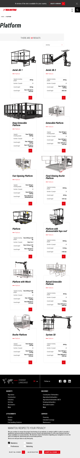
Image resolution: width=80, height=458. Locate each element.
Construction (12, 397)
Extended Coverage (48, 420)
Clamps (10, 420)
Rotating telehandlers (49, 402)
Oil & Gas (10, 402)
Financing (46, 417)
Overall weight (17, 87)
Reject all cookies (17, 452)
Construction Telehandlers (50, 394)
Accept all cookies (52, 452)
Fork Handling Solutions (15, 422)
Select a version (57, 3)
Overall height (17, 90)
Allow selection (35, 452)
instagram (63, 381)
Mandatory (14, 443)
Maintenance (47, 422)
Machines (44, 391)
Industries (11, 399)
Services (44, 414)
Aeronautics (11, 404)
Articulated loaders (48, 404)
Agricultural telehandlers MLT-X (52, 399)
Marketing (29, 446)
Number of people (18, 83)
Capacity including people (18, 79)
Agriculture (11, 394)
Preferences (15, 446)
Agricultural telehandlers (50, 397)
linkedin (68, 381)
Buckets (10, 417)
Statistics (29, 443)
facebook (59, 381)
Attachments (11, 414)
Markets (9, 391)
